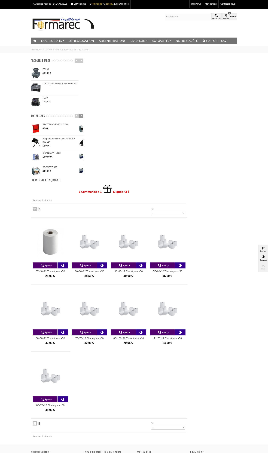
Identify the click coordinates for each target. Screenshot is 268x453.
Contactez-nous (227, 4)
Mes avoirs (143, 394)
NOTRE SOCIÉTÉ (187, 40)
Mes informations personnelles (152, 401)
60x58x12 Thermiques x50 (102, 216)
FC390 (45, 69)
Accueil (34, 49)
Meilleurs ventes (92, 398)
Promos (88, 391)
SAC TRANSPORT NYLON (55, 124)
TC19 (45, 98)
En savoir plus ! (121, 4)
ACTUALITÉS (162, 40)
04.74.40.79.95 (60, 4)
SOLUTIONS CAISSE (50, 49)
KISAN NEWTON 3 (51, 153)
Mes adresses (144, 398)
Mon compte (211, 4)
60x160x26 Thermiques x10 (180, 216)
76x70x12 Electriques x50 (141, 216)
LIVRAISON (139, 40)
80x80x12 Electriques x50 (180, 149)
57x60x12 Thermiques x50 (218, 149)
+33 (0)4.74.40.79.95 (204, 413)
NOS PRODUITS (52, 40)
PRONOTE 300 (49, 167)
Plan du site (37, 398)
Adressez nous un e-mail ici (202, 416)
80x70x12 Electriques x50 (103, 282)
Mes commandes (146, 391)
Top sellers (38, 116)
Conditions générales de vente (46, 401)
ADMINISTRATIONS (112, 40)
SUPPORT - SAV (216, 41)
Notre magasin (39, 391)
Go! (72, 438)
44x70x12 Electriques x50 (218, 216)
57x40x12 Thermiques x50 (102, 149)
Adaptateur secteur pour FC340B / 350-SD (58, 140)
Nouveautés (90, 394)
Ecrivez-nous (80, 4)
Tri (202, 88)
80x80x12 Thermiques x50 (141, 149)
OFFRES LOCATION (81, 40)
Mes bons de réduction (148, 405)
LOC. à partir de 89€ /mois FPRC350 (59, 83)
